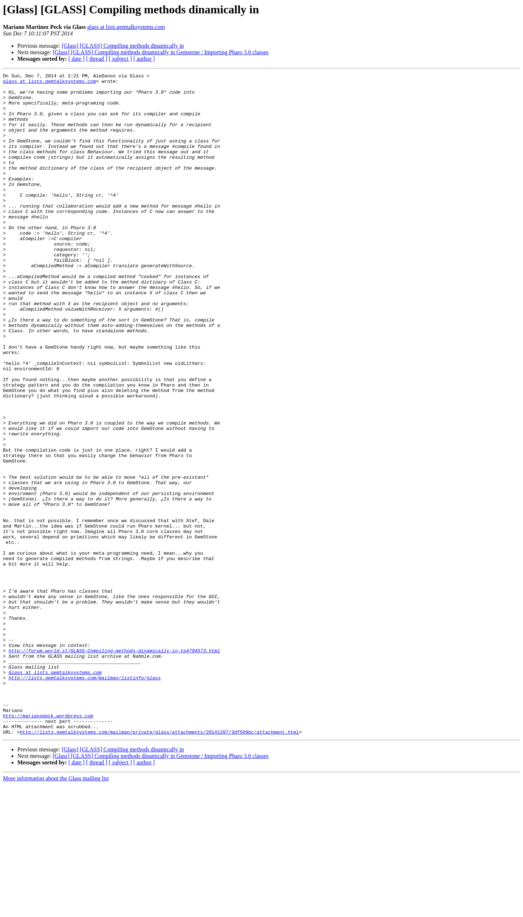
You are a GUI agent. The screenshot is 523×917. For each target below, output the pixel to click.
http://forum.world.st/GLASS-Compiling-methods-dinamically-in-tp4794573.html (114, 766)
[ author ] (144, 59)
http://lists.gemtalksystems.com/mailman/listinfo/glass (85, 799)
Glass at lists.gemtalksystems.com (55, 792)
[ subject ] (120, 59)
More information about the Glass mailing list (56, 911)
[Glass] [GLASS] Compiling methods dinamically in (123, 46)
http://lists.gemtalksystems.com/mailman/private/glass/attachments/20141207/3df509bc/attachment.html (159, 864)
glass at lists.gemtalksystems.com (126, 27)
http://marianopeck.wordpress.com (48, 844)
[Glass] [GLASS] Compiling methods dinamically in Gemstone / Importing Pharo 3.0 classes (161, 52)
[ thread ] (96, 59)
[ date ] (76, 59)
